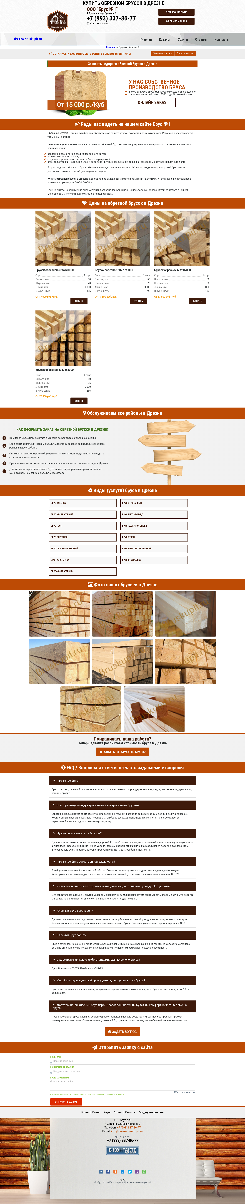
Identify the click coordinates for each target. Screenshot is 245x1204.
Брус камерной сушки (134, 525)
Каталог (165, 39)
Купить (78, 300)
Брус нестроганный (62, 514)
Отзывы (201, 39)
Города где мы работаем (151, 1110)
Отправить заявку (66, 1099)
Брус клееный (58, 502)
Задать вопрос (185, 53)
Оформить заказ (176, 21)
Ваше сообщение (59, 1076)
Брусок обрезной (131, 559)
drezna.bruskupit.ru (28, 39)
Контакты (222, 39)
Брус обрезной (59, 537)
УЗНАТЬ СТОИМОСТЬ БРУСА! (123, 752)
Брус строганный (132, 502)
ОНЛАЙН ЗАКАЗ (152, 102)
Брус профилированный (64, 548)
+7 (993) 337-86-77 (111, 18)
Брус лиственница (132, 514)
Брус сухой (128, 537)
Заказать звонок (163, 53)
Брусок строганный (62, 571)
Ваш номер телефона (62, 1065)
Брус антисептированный (137, 548)
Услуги (183, 39)
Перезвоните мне (176, 12)
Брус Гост (56, 525)
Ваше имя (55, 1055)
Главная (146, 39)
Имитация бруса (60, 559)
